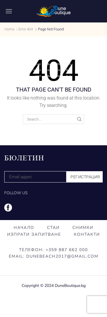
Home (10, 29)
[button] (9, 11)
